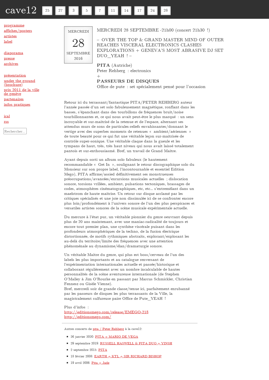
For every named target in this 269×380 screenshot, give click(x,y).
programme (14, 25)
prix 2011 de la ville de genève (21, 91)
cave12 (21, 9)
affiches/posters (18, 30)
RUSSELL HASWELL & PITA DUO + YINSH (136, 343)
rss (6, 121)
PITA (102, 349)
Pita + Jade (100, 362)
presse (9, 58)
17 (139, 10)
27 (60, 10)
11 (113, 10)
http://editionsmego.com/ (87, 316)
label (8, 41)
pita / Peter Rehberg (108, 328)
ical (7, 116)
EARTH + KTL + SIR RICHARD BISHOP (128, 356)
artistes (10, 36)
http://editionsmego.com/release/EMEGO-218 (106, 312)
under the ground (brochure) (19, 82)
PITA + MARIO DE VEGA (116, 336)
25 (47, 10)
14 (126, 10)
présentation (15, 75)
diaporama (13, 52)
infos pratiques (17, 104)
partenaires (14, 99)
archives (11, 63)
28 (166, 10)
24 (152, 10)
